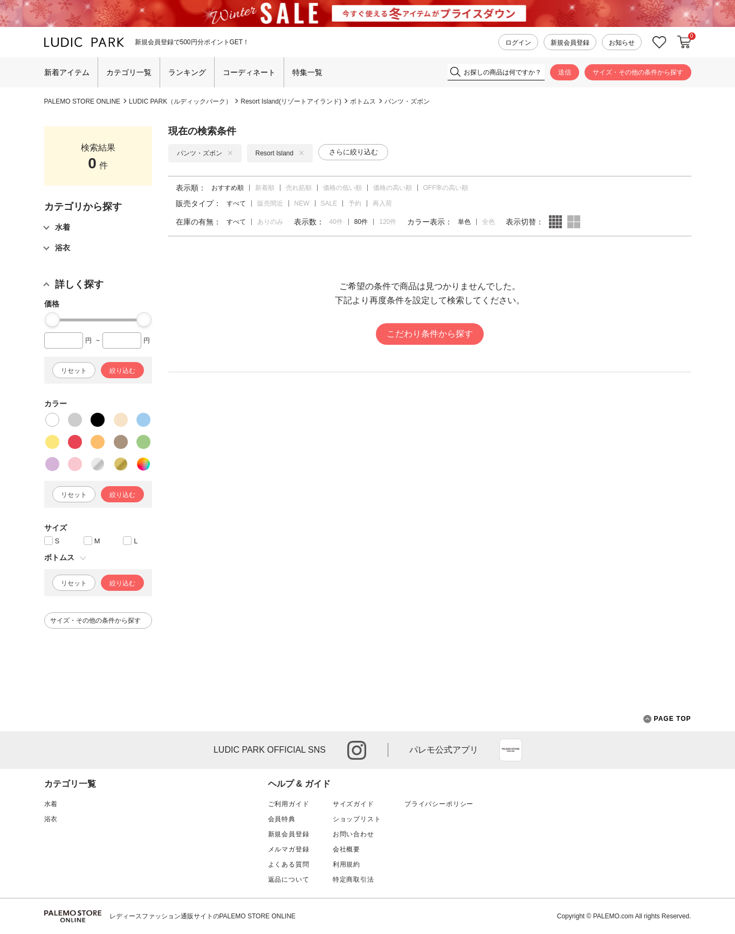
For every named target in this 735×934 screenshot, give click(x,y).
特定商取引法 (353, 879)
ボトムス (363, 101)
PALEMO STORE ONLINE (82, 101)
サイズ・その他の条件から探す (638, 72)
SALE (329, 203)
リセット (74, 370)
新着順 (264, 188)
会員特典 (282, 819)
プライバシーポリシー (438, 804)
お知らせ (622, 42)
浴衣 (51, 819)
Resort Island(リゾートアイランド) (291, 101)
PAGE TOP (667, 719)
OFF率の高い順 (446, 188)
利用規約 (346, 864)
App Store (510, 750)
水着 (51, 804)
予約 (354, 203)
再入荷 (382, 203)
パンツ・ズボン (407, 101)
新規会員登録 (570, 42)
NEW (302, 203)
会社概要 (346, 849)
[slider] (52, 319)
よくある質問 (289, 864)
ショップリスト (357, 819)
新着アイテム (67, 72)
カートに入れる (684, 42)
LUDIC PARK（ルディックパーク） (180, 101)
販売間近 (270, 203)
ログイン (518, 42)
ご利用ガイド (289, 804)
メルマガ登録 (289, 849)
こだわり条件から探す (430, 333)
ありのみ (270, 222)
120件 (387, 222)
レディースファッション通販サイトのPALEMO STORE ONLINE (202, 916)
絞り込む (122, 370)
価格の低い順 (342, 188)
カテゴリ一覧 (129, 72)
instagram (356, 750)
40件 (336, 222)
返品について (289, 879)
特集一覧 (307, 72)
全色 (488, 222)
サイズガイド (353, 804)
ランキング (187, 72)
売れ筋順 (299, 188)
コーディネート (249, 72)
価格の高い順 (392, 188)
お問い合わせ (353, 834)
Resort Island (280, 153)
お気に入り (659, 42)
